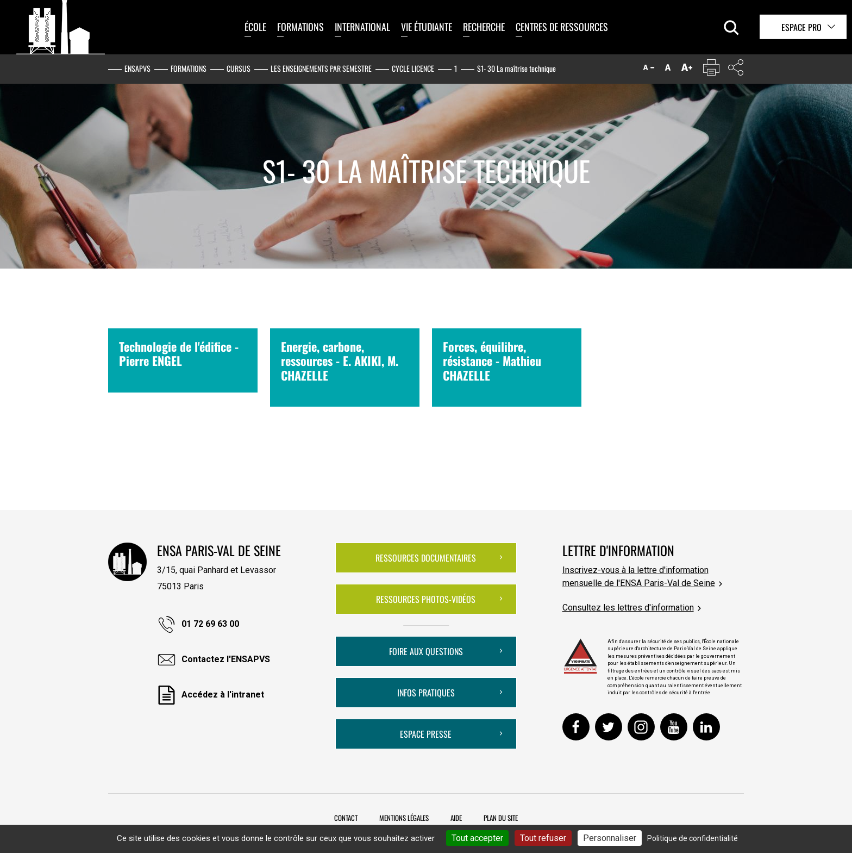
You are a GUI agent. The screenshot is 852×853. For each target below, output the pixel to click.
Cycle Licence (413, 68)
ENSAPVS (137, 68)
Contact (346, 817)
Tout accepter (477, 838)
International (362, 27)
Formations (300, 27)
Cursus (238, 68)
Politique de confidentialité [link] (692, 838)
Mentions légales (404, 817)
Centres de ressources (562, 27)
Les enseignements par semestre (321, 68)
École (255, 27)
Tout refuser (543, 838)
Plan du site (501, 817)
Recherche (484, 27)
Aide (456, 817)
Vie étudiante (426, 27)
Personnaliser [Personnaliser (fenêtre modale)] (609, 838)
